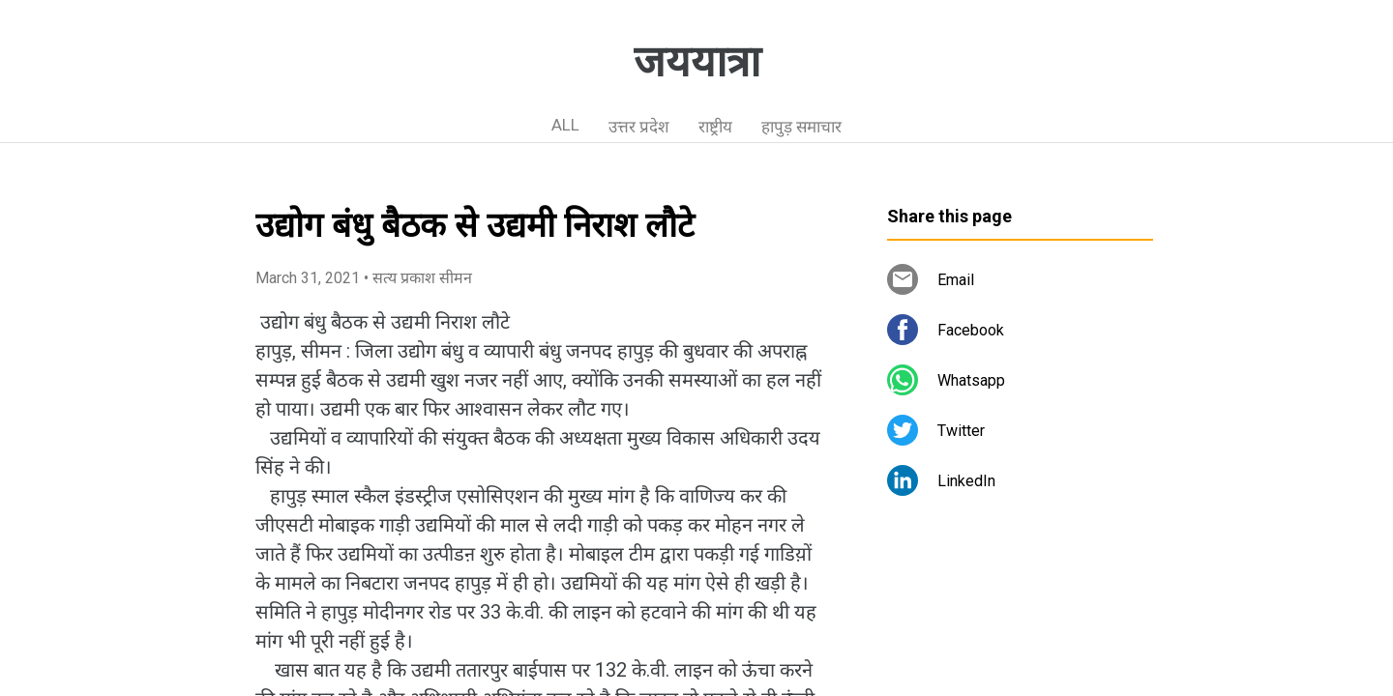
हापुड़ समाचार (801, 126)
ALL (565, 124)
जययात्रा (697, 62)
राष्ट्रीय (715, 126)
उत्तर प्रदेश (638, 126)
